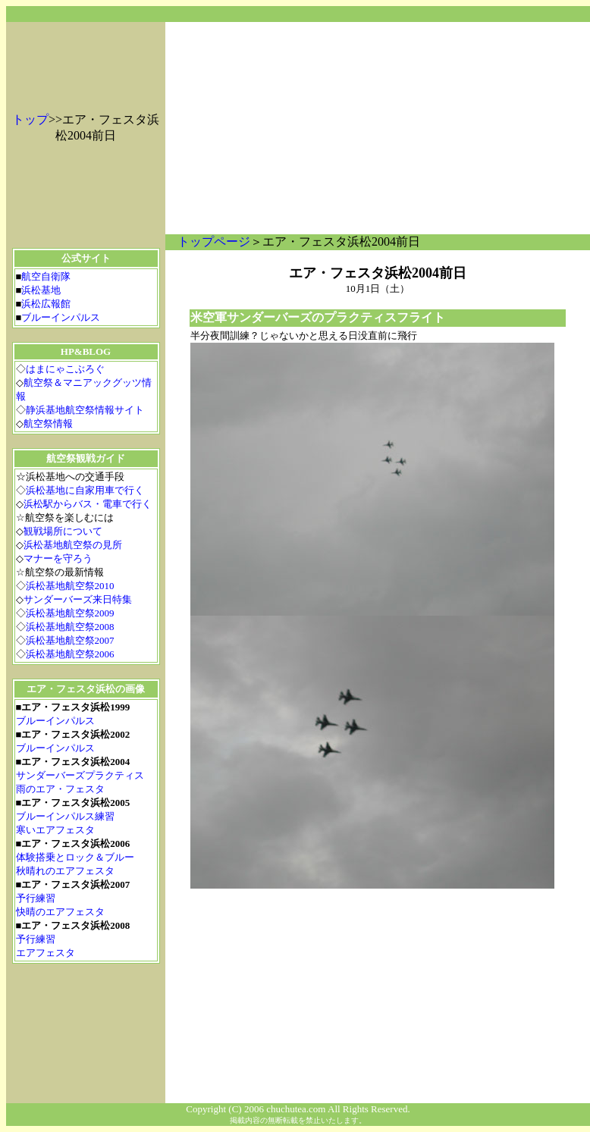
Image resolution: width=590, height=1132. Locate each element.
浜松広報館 (46, 303)
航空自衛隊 (46, 276)
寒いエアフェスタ (55, 830)
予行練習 (35, 898)
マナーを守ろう (58, 558)
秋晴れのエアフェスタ (65, 870)
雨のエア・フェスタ (60, 789)
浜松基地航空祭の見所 (73, 544)
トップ (30, 119)
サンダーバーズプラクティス (80, 775)
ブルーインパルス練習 (65, 816)
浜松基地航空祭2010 (70, 585)
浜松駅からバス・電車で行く (88, 504)
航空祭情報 (48, 423)
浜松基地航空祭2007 (70, 640)
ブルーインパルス (60, 317)
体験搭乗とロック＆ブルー (75, 857)
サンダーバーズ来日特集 (78, 599)
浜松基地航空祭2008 (70, 626)
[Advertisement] (378, 128)
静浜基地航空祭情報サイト (85, 409)
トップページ (213, 241)
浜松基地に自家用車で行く (85, 490)
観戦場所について (63, 531)
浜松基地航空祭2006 (70, 654)
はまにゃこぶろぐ (65, 369)
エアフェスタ (45, 952)
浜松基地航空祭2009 (70, 613)
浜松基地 (41, 290)
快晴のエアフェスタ (60, 911)
